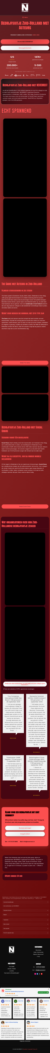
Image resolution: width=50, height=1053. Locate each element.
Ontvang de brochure (25, 48)
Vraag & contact (25, 834)
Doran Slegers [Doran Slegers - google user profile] (34, 1022)
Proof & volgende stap (9, 932)
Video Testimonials (38, 952)
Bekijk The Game (25, 363)
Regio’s (5, 914)
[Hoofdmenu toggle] (25, 18)
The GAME (11, 966)
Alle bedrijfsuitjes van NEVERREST (11, 906)
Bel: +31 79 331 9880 (11, 841)
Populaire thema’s (7, 910)
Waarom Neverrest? (38, 954)
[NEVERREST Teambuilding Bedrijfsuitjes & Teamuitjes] (25, 7)
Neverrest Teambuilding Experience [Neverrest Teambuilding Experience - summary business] (14, 991)
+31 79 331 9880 (40, 967)
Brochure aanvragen (25, 828)
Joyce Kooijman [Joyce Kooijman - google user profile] (22, 1000)
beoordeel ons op (42, 992)
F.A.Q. (38, 956)
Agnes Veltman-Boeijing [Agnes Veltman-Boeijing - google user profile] (11, 1022)
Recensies (38, 950)
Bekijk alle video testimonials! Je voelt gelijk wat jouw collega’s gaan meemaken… (25, 684)
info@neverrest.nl (40, 970)
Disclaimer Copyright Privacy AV (30, 1049)
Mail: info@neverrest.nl (27, 841)
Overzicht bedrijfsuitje (8, 902)
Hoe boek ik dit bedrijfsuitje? (11, 973)
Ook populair (6, 928)
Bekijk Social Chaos (25, 506)
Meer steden (6, 924)
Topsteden (6, 919)
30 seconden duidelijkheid (25, 41)
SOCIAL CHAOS (12, 968)
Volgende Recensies (25, 1041)
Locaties (11, 971)
